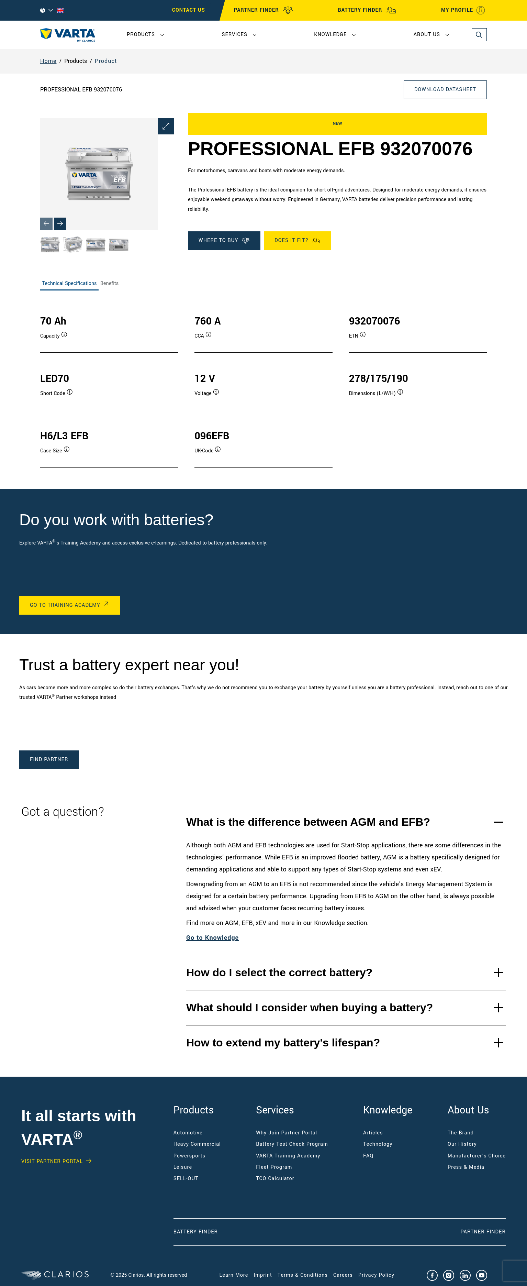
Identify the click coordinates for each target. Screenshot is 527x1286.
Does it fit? (297, 241)
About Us (427, 34)
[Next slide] (60, 224)
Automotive (188, 1132)
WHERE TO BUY (224, 241)
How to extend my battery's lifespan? (283, 1042)
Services (234, 34)
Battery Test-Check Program (292, 1144)
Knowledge (330, 34)
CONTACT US (188, 10)
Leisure (182, 1167)
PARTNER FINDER (263, 10)
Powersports (189, 1155)
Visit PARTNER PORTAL (52, 1161)
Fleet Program (274, 1167)
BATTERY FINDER (367, 10)
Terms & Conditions (303, 1275)
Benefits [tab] (109, 283)
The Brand (461, 1132)
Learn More (234, 1275)
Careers (343, 1275)
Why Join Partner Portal (286, 1132)
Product (106, 61)
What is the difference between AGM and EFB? (308, 822)
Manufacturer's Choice (477, 1155)
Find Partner (49, 759)
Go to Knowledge (212, 937)
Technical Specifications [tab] (69, 283)
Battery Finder (195, 1231)
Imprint (263, 1275)
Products (141, 34)
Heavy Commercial (197, 1144)
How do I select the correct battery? (279, 972)
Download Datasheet (445, 89)
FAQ (368, 1155)
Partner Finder (483, 1231)
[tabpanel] (263, 384)
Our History (462, 1144)
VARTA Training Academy (288, 1155)
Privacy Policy (376, 1275)
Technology (378, 1144)
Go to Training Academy (65, 605)
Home (48, 61)
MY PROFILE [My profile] (463, 10)
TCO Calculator (275, 1178)
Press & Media (466, 1167)
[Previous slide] (46, 224)
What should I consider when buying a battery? (309, 1007)
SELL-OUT (186, 1178)
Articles (373, 1132)
